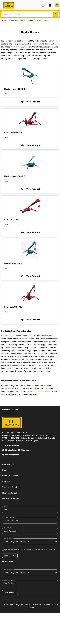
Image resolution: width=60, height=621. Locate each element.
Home (4, 20)
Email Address (8, 528)
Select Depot (8, 538)
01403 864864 (44, 391)
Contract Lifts (8, 464)
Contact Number (9, 517)
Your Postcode (9, 580)
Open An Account (10, 476)
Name (6, 507)
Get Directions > (10, 592)
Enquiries (6, 481)
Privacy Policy (38, 549)
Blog (4, 470)
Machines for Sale (10, 493)
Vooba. (31, 607)
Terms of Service (50, 549)
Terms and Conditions (11, 487)
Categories (13, 20)
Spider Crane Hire (27, 20)
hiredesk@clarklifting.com (15, 450)
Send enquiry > (10, 556)
